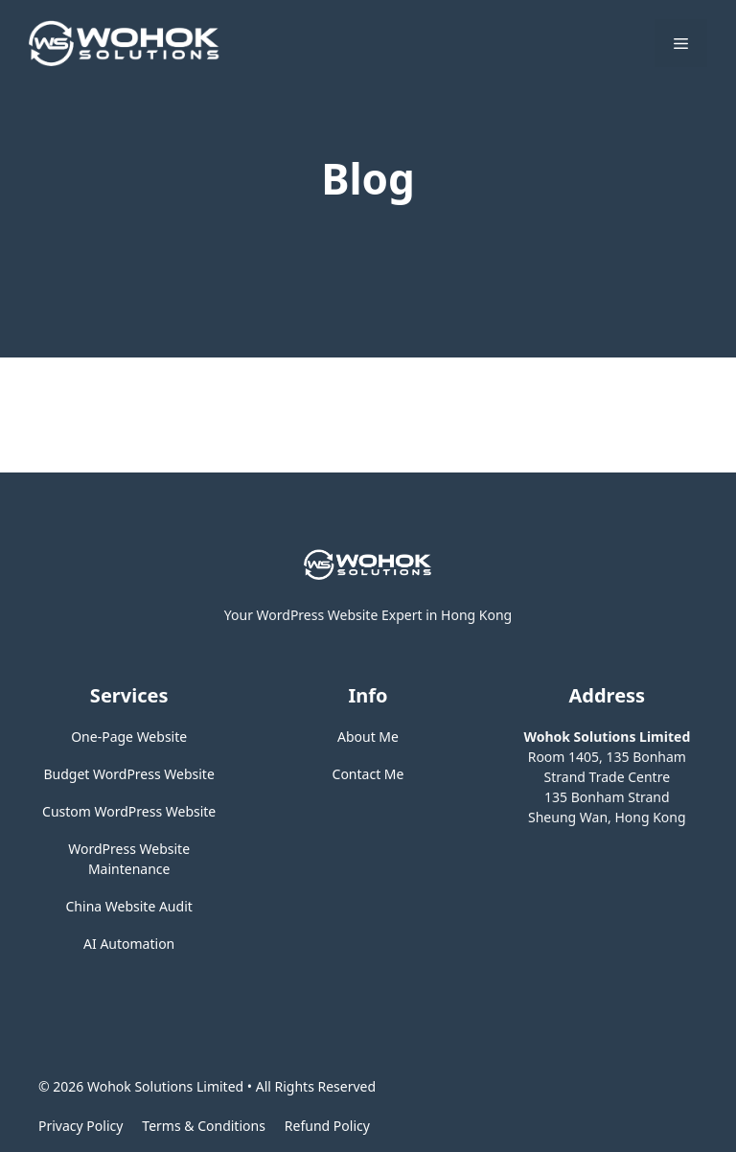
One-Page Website (129, 736)
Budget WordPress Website (129, 774)
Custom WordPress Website (129, 811)
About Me (368, 736)
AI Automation (128, 943)
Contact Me (368, 774)
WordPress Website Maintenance (129, 859)
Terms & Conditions (203, 1126)
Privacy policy (80, 1126)
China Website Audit (129, 906)
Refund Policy (327, 1126)
